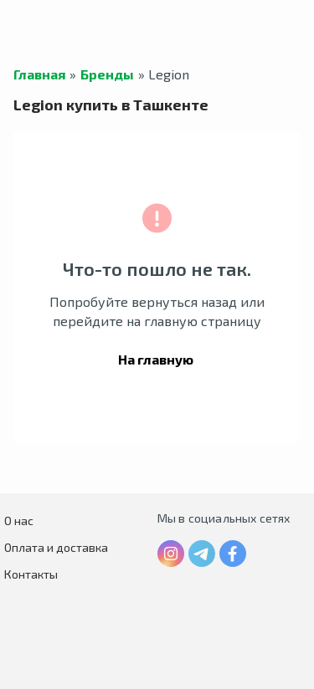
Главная (39, 74)
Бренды (107, 74)
